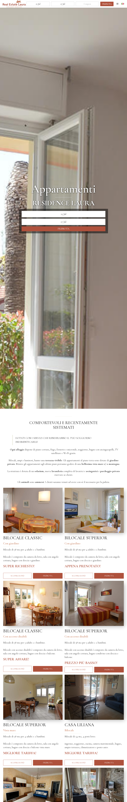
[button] (117, 4)
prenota (107, 4)
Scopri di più (17, 575)
